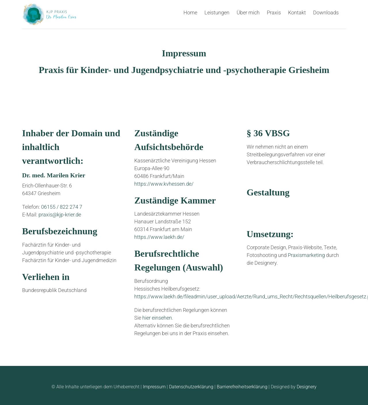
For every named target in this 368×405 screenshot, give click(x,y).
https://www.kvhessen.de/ (163, 184)
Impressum (154, 386)
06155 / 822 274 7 (61, 207)
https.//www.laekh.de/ (159, 237)
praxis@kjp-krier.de (60, 215)
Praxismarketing (306, 255)
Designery (307, 386)
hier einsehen (157, 318)
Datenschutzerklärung (191, 386)
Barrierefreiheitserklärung (242, 386)
